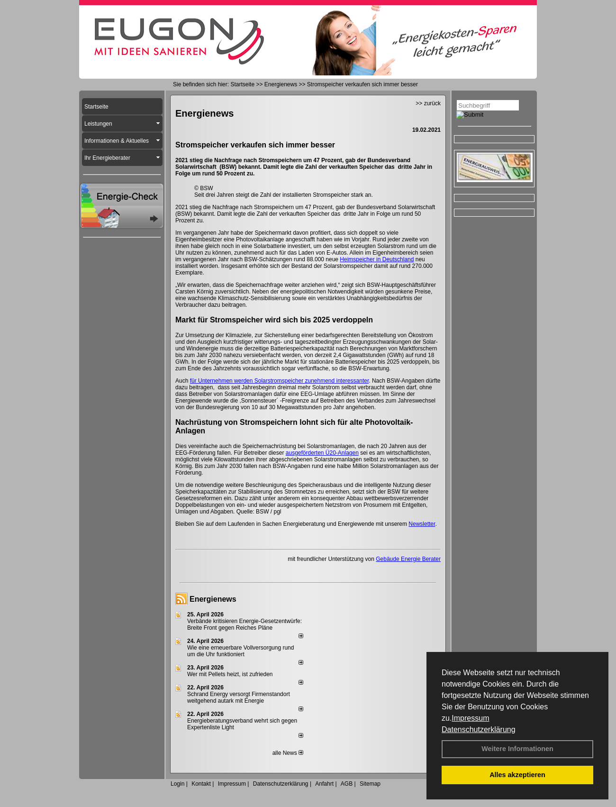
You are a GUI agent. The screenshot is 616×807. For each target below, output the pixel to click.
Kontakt (201, 783)
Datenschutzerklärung (479, 729)
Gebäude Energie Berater (408, 559)
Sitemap (370, 783)
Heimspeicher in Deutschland (377, 259)
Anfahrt (324, 783)
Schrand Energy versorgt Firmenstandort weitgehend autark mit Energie (238, 697)
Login (177, 783)
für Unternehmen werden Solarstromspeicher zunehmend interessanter (279, 380)
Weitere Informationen (517, 748)
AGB (347, 783)
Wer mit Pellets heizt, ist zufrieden (230, 674)
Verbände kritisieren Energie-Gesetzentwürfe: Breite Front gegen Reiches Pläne (244, 624)
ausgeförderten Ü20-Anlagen (322, 452)
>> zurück (428, 103)
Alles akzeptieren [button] (517, 775)
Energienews (213, 599)
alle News (287, 753)
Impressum (470, 718)
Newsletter (421, 524)
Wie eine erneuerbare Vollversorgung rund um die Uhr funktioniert (240, 651)
